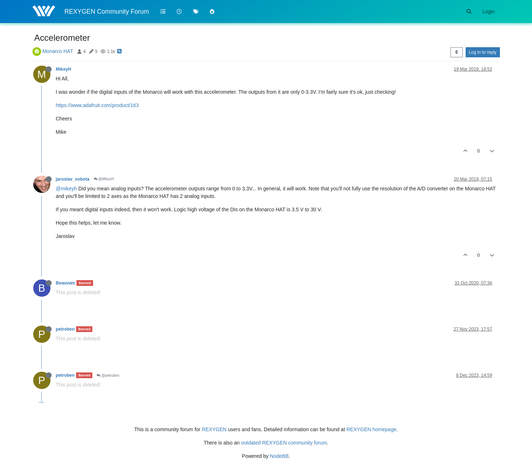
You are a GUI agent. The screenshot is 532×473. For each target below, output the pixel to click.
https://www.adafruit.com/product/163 (97, 105)
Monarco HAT (57, 51)
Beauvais (65, 283)
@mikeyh (66, 188)
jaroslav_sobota (72, 179)
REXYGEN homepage (371, 429)
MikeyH (63, 69)
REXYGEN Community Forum (107, 11)
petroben (65, 329)
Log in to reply (483, 52)
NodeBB (279, 456)
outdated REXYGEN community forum (284, 443)
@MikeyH (104, 179)
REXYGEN (214, 429)
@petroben (108, 375)
